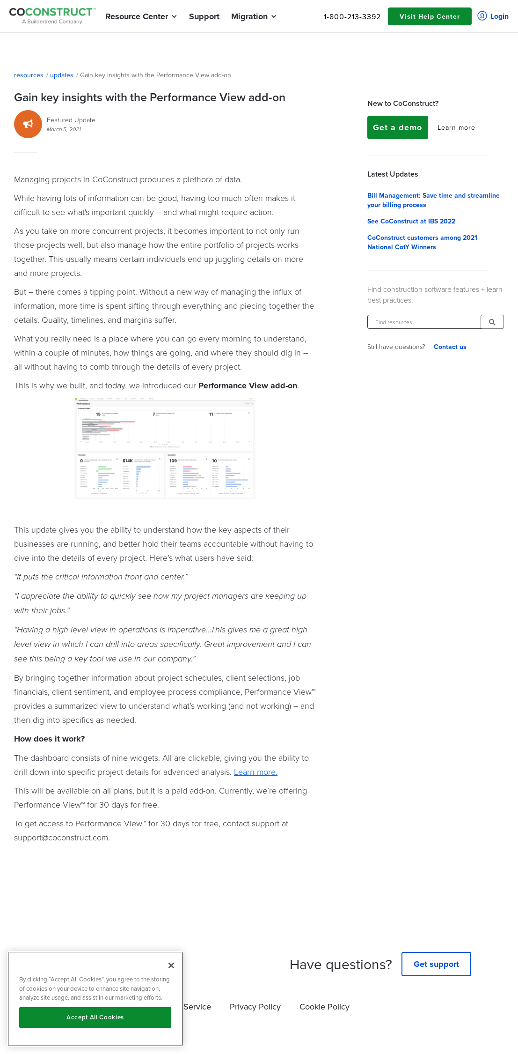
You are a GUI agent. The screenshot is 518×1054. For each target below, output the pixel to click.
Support (204, 16)
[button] (136, 16)
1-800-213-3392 (352, 16)
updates (61, 75)
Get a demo (397, 127)
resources (29, 75)
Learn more (456, 127)
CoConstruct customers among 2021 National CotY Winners (422, 242)
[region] (95, 999)
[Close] (171, 965)
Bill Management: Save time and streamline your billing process (433, 200)
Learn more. (255, 771)
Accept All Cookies (95, 1017)
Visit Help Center (430, 16)
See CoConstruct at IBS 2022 (411, 221)
